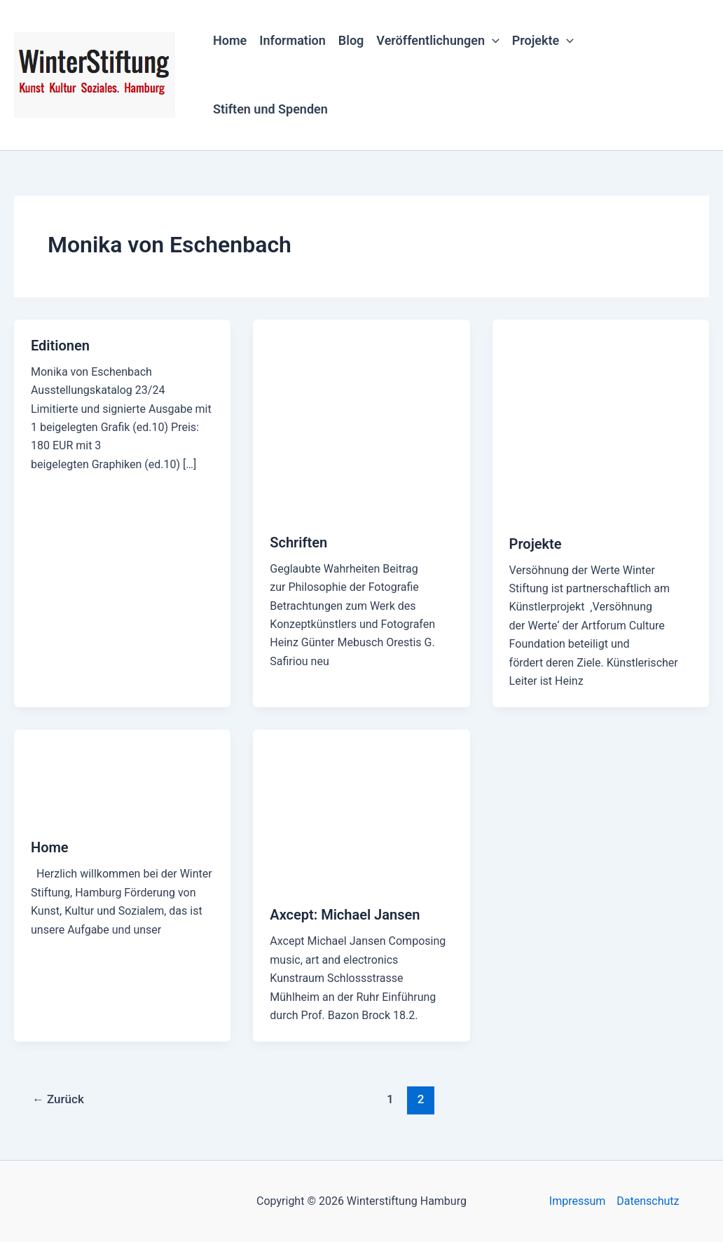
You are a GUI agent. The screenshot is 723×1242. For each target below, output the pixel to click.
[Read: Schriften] (361, 417)
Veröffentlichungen (437, 41)
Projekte (543, 41)
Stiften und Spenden (270, 109)
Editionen (60, 345)
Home (230, 40)
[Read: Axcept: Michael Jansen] (361, 808)
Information (292, 40)
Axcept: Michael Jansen (345, 914)
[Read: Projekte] (601, 417)
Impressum (577, 1201)
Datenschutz (648, 1201)
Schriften (298, 542)
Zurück (58, 1099)
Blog (351, 40)
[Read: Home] (122, 775)
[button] (492, 41)
